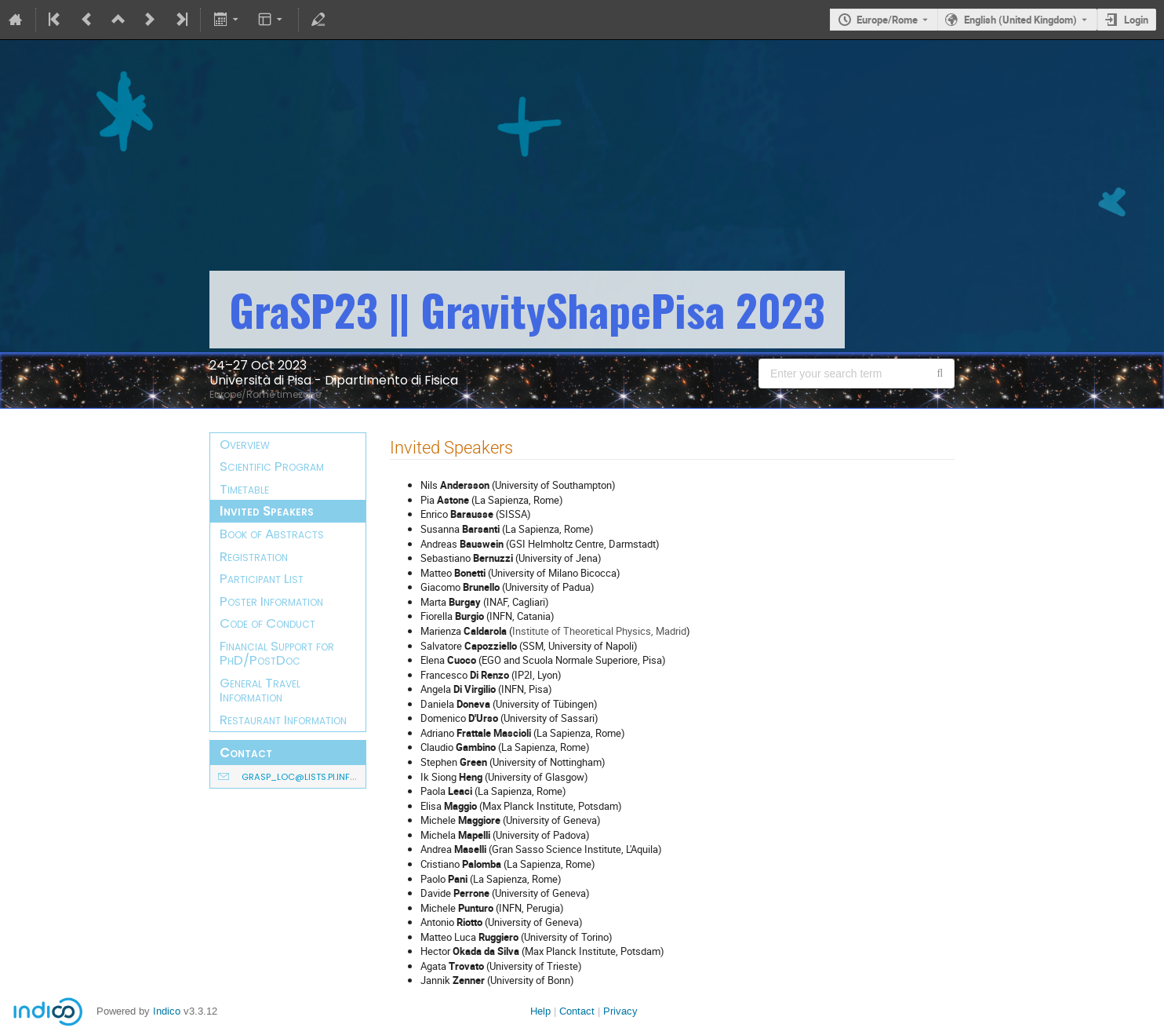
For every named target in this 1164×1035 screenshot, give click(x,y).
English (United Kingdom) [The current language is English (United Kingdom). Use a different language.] (1020, 20)
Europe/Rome (887, 20)
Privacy (620, 1011)
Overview (245, 444)
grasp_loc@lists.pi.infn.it (303, 777)
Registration (254, 556)
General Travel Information (260, 690)
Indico (166, 1011)
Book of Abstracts (272, 533)
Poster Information (271, 601)
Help (540, 1011)
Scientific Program (272, 466)
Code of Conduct (267, 623)
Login (1136, 20)
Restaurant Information (283, 719)
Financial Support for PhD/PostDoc (277, 653)
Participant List (262, 578)
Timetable (244, 488)
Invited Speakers (267, 510)
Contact (577, 1011)
